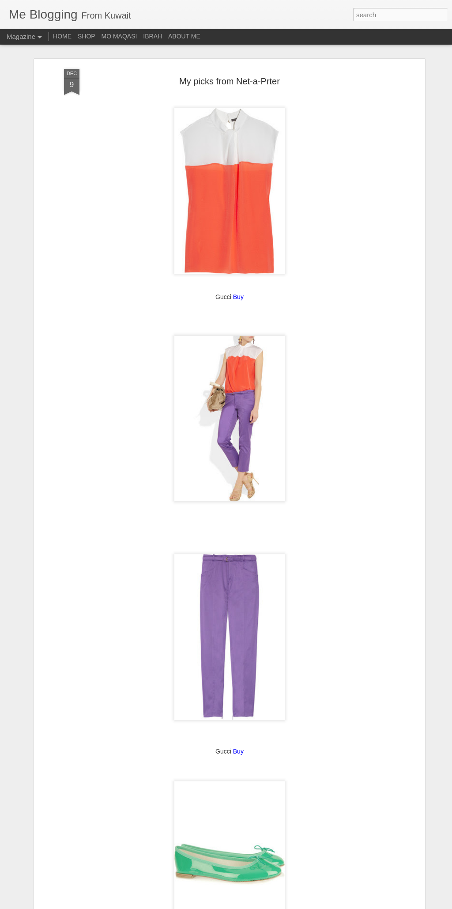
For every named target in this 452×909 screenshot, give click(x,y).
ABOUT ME (184, 36)
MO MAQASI (119, 36)
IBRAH (152, 36)
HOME (62, 36)
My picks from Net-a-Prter (229, 56)
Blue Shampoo (160, 899)
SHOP (86, 36)
